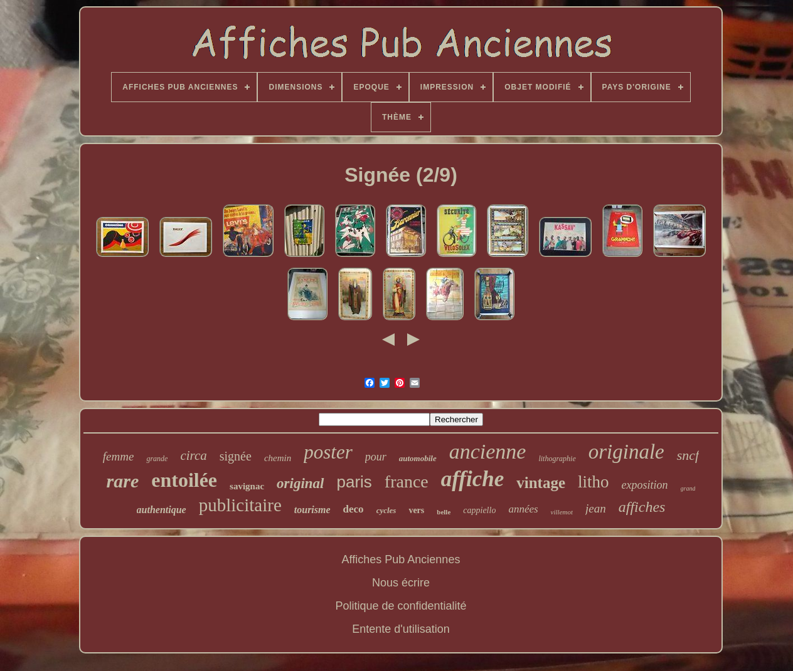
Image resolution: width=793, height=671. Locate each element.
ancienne (487, 451)
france (406, 481)
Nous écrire (401, 582)
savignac (247, 486)
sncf (688, 455)
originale (626, 451)
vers (416, 510)
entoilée (184, 480)
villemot (562, 512)
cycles (386, 510)
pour (375, 456)
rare (123, 481)
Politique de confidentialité (400, 606)
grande (157, 458)
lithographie (556, 458)
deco (353, 509)
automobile (418, 458)
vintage (540, 482)
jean (595, 508)
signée (236, 456)
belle (443, 512)
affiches (642, 507)
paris (354, 481)
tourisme (312, 509)
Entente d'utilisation (401, 629)
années (523, 509)
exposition (645, 485)
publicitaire (240, 505)
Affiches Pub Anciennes (401, 559)
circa (193, 455)
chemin (277, 458)
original (300, 483)
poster (328, 452)
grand (688, 488)
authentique (161, 509)
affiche (472, 479)
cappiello (479, 510)
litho (593, 481)
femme (118, 456)
